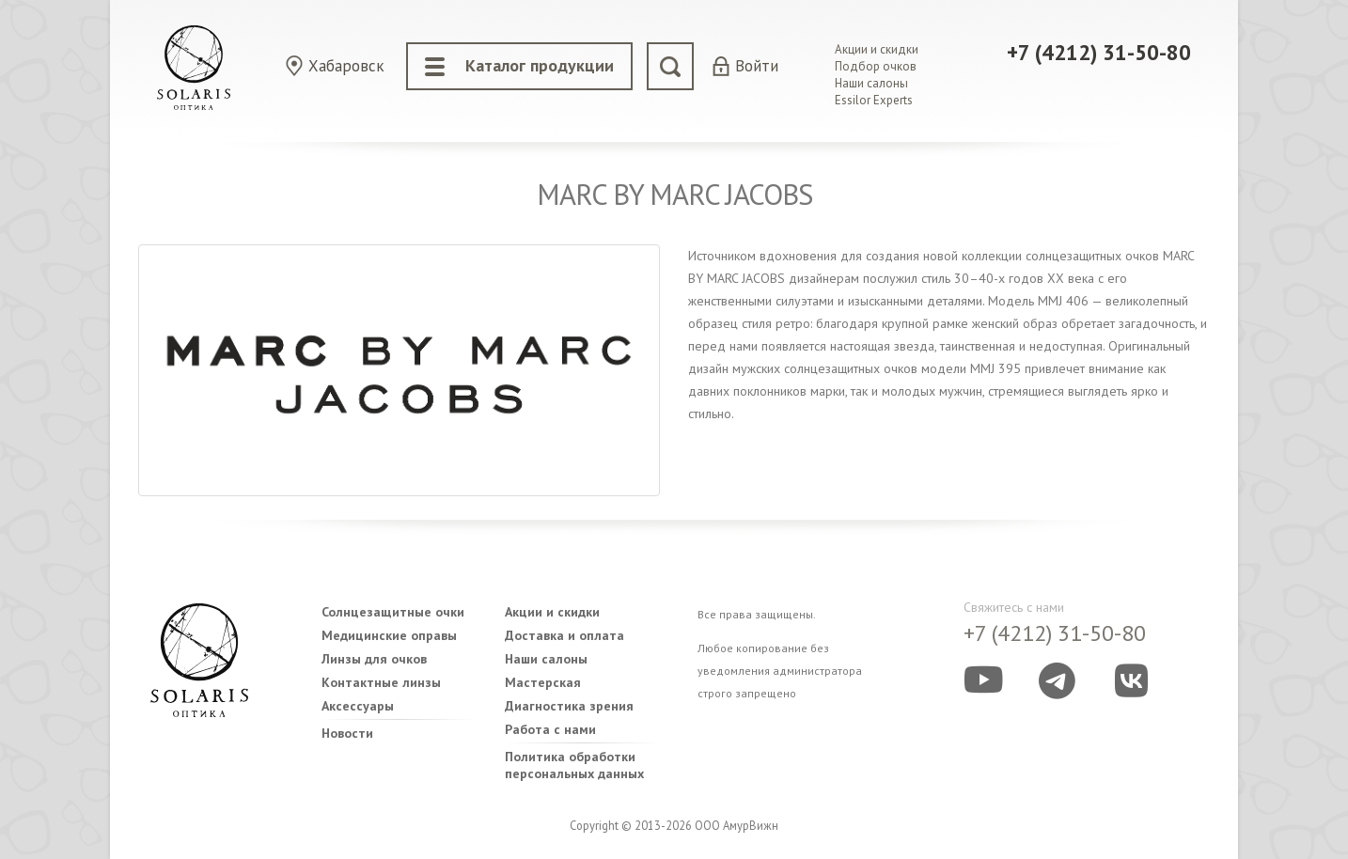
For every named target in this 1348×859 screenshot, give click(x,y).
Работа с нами (550, 729)
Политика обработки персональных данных (574, 765)
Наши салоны (871, 83)
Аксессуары (357, 705)
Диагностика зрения (569, 705)
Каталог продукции (519, 65)
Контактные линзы (381, 682)
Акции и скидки (876, 49)
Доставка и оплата (564, 635)
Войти (756, 66)
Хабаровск (346, 65)
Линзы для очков (374, 658)
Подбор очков (876, 66)
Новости (347, 733)
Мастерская (543, 682)
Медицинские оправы (389, 635)
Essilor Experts (874, 100)
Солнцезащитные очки (392, 611)
